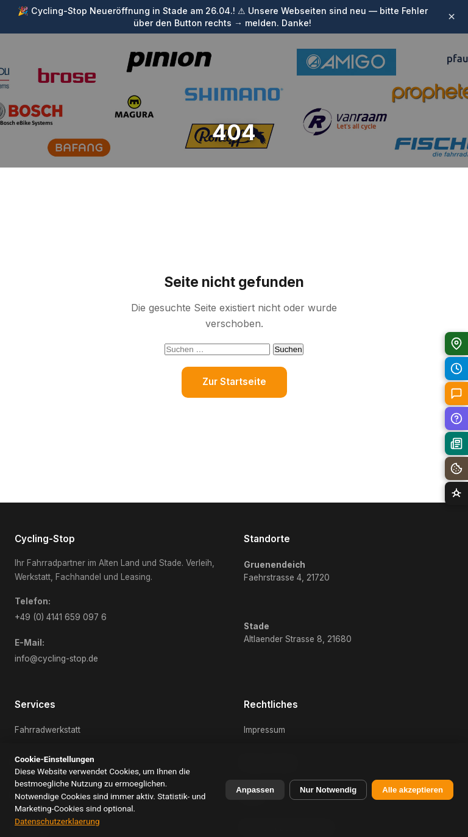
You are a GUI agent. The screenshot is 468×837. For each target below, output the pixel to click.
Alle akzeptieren (412, 789)
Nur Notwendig (328, 789)
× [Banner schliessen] (451, 16)
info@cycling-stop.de (56, 658)
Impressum (264, 730)
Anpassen (255, 789)
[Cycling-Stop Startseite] (60, 70)
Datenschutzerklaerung (57, 821)
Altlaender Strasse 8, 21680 (298, 633)
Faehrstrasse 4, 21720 (287, 571)
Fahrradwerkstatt (47, 730)
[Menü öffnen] (441, 70)
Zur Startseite (234, 381)
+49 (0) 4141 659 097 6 (61, 617)
